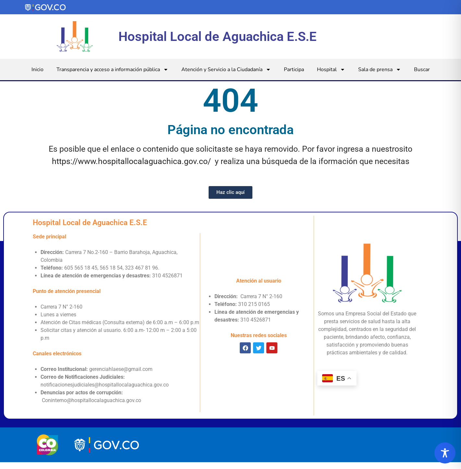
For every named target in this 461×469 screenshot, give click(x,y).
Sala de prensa (379, 69)
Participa (294, 69)
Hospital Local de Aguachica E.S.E (217, 36)
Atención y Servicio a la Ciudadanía (226, 69)
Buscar (422, 69)
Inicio (37, 69)
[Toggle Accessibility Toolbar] (445, 453)
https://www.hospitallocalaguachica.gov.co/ (131, 161)
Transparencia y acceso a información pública (112, 69)
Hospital (331, 69)
